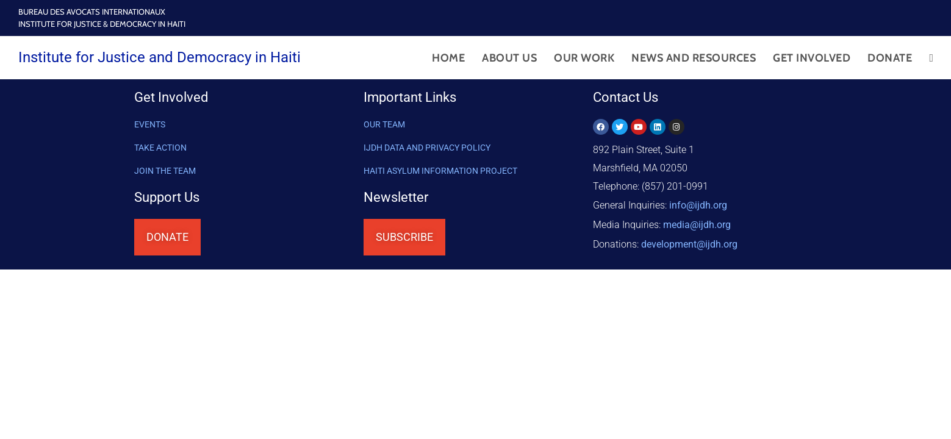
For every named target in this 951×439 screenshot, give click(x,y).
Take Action (160, 147)
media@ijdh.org (697, 223)
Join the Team (165, 171)
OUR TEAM (384, 124)
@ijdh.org (689, 241)
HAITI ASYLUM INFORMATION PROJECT (440, 171)
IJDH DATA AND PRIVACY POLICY (427, 147)
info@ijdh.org (698, 204)
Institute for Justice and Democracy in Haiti (159, 57)
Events (149, 124)
